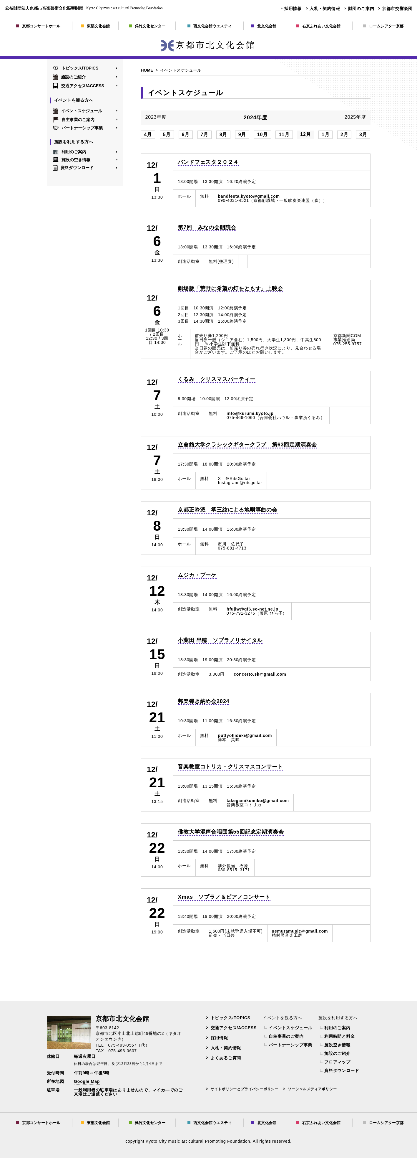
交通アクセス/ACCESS (78, 86)
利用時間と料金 (339, 1036)
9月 (242, 134)
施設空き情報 (337, 1045)
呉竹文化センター (147, 26)
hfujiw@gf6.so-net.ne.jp (252, 609)
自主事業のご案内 (73, 120)
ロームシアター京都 (383, 26)
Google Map (87, 1081)
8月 (223, 134)
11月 (284, 134)
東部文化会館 (95, 26)
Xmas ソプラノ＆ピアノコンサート (224, 897)
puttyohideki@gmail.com (245, 735)
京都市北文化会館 (208, 45)
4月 (148, 134)
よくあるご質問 (226, 1057)
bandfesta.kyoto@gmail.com (249, 196)
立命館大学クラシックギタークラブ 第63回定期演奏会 (247, 445)
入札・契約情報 (325, 8)
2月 (344, 134)
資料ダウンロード (73, 168)
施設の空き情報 (71, 159)
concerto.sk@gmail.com (260, 674)
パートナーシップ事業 (78, 128)
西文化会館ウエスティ (209, 26)
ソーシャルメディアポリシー (312, 1089)
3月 (363, 134)
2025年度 (355, 117)
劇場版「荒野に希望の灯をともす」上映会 (230, 288)
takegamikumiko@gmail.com (258, 800)
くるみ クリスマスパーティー (216, 379)
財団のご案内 (361, 8)
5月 (167, 134)
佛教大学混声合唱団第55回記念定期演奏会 (231, 832)
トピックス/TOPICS (76, 68)
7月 (205, 134)
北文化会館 (263, 26)
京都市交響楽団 (397, 8)
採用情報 (293, 8)
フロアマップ (337, 1062)
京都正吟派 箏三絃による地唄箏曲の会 (227, 510)
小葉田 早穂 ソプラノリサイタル (220, 640)
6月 (186, 134)
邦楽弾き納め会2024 (203, 701)
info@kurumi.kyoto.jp (250, 413)
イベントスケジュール (77, 111)
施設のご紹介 (69, 77)
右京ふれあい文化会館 (318, 26)
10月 (262, 134)
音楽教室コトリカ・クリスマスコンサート (230, 767)
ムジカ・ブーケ (197, 575)
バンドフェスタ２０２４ (208, 162)
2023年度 (156, 117)
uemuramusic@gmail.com (300, 931)
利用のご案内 (69, 152)
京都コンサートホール (38, 26)
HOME (147, 70)
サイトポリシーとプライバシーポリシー (244, 1089)
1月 (326, 134)
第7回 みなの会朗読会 (207, 227)
